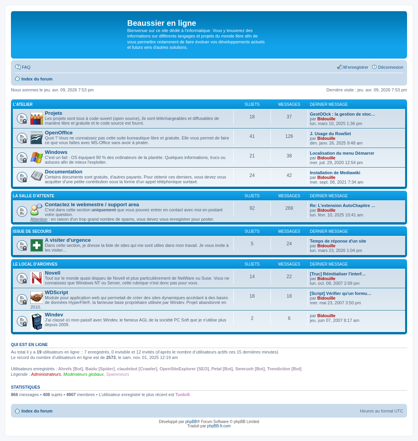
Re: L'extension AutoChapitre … (342, 205)
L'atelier (23, 104)
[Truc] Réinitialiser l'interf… (338, 273)
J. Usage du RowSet (330, 133)
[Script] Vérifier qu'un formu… (340, 293)
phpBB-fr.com (219, 426)
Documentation (63, 172)
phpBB (191, 422)
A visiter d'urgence (68, 240)
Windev (54, 315)
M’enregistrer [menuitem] (355, 67)
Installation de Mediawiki (335, 172)
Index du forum (36, 411)
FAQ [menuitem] (26, 67)
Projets (53, 113)
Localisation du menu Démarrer (342, 153)
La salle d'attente (33, 196)
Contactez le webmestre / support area (92, 204)
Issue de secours (32, 231)
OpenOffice (59, 133)
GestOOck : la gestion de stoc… (342, 114)
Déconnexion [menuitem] (390, 67)
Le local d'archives (35, 264)
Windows (56, 152)
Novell (52, 273)
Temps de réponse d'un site (338, 241)
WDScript (56, 292)
